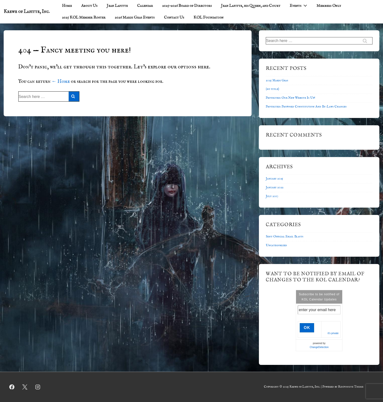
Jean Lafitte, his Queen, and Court (250, 5)
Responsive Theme (350, 387)
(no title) (272, 89)
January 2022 (274, 187)
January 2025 (274, 179)
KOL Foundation (208, 17)
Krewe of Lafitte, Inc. (27, 12)
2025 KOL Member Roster (84, 17)
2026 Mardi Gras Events (135, 17)
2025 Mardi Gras (277, 80)
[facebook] (12, 387)
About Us (89, 5)
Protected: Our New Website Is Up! (290, 98)
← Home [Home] (61, 81)
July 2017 (272, 196)
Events (300, 4)
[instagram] (38, 387)
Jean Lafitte (117, 5)
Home (67, 5)
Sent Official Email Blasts (284, 236)
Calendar (145, 5)
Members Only (329, 5)
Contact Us (174, 17)
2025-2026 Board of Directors (187, 5)
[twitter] (25, 387)
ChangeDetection (319, 347)
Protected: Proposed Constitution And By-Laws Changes (306, 107)
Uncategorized (276, 245)
